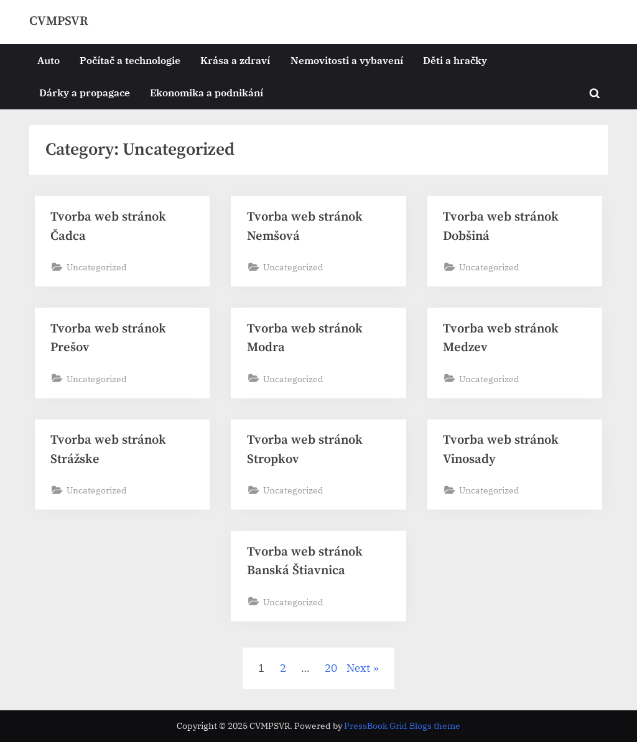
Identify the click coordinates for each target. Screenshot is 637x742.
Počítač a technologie (130, 59)
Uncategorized (97, 267)
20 (331, 668)
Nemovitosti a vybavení (347, 59)
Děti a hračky (455, 59)
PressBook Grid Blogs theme (402, 725)
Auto (48, 59)
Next (358, 668)
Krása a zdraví (235, 59)
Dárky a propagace (84, 92)
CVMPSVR (58, 21)
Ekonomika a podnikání (206, 92)
